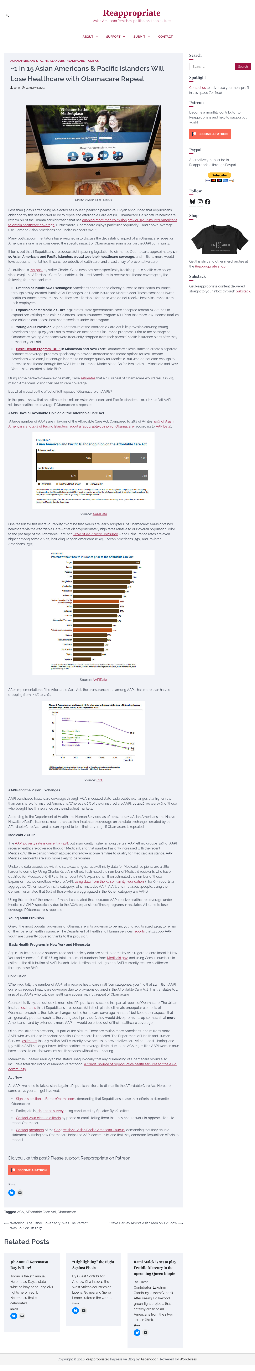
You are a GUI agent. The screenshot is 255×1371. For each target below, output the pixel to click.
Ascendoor (149, 1365)
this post (36, 270)
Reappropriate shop (210, 266)
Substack (243, 291)
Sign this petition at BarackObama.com (45, 1099)
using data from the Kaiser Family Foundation (109, 881)
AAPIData (163, 427)
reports (139, 931)
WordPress (188, 1365)
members (36, 1130)
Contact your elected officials (38, 1118)
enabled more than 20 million (104, 220)
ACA (20, 1212)
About (88, 37)
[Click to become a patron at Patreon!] (29, 1176)
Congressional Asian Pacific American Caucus (89, 1130)
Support (113, 37)
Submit (139, 37)
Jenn (15, 87)
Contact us (197, 88)
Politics (93, 60)
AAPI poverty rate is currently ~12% (41, 843)
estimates (88, 378)
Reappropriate (131, 13)
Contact (165, 37)
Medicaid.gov (117, 958)
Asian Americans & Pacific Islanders (37, 60)
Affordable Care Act (41, 1212)
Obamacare (67, 1212)
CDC (100, 780)
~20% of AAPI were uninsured (95, 534)
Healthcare (76, 60)
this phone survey (50, 1111)
